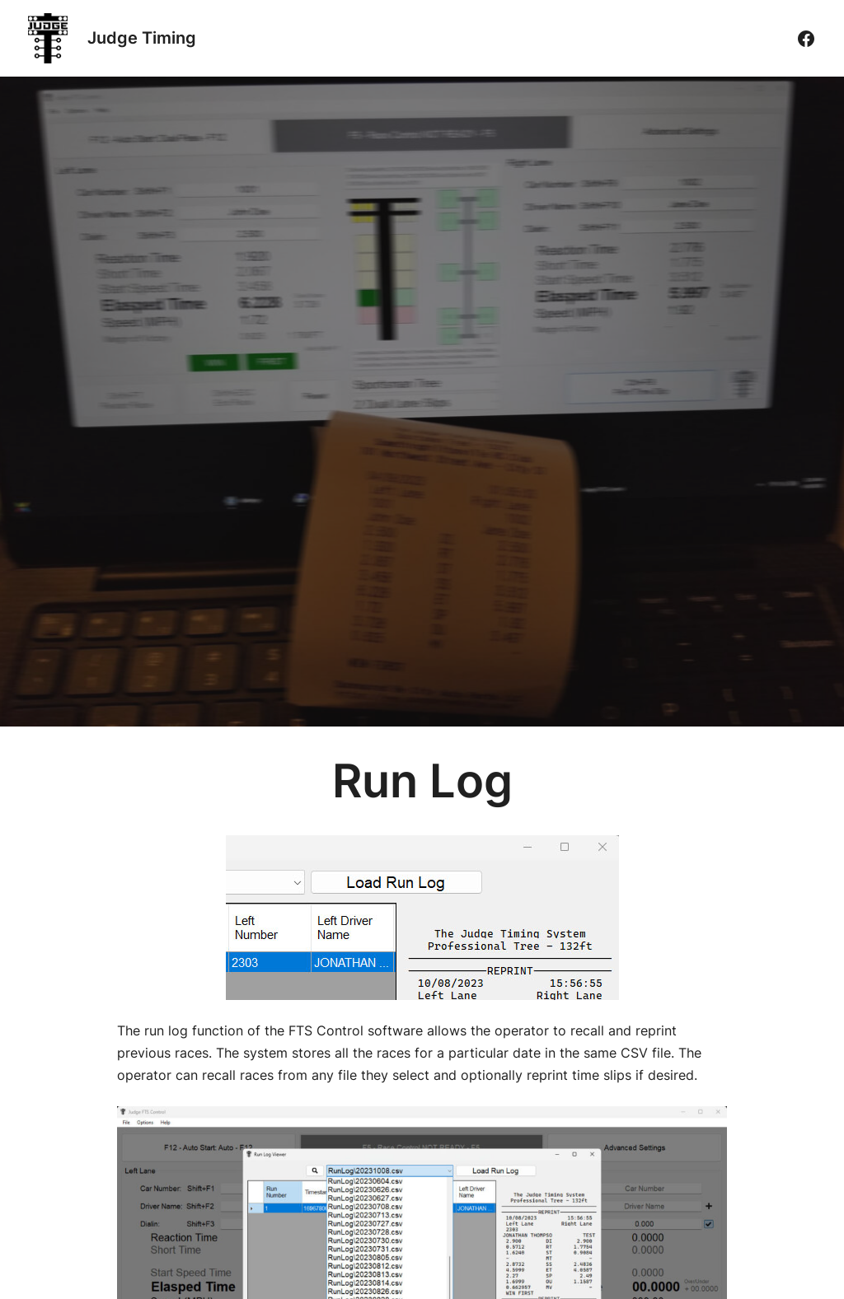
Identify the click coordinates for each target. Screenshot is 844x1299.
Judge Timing (141, 38)
